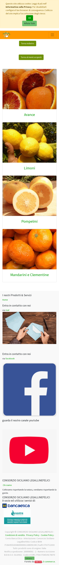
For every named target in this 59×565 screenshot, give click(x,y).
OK (29, 17)
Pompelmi (29, 221)
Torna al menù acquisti (31, 57)
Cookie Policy (47, 535)
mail (7, 310)
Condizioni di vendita (15, 535)
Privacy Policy (32, 535)
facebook (10, 358)
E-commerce (49, 561)
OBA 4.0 (38, 562)
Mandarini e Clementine (29, 274)
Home (5, 299)
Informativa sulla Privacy (18, 6)
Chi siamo (7, 485)
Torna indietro (27, 43)
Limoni (29, 168)
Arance (29, 114)
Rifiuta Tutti (29, 23)
